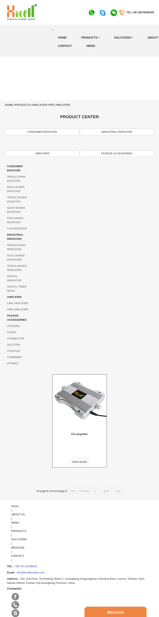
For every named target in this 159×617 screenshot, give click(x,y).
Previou (84, 476)
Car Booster (17, 228)
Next (106, 476)
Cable (11, 332)
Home (62, 37)
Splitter (13, 344)
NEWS (90, 46)
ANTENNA (13, 326)
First (73, 476)
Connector (15, 338)
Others (12, 363)
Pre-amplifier (59, 105)
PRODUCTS (90, 37)
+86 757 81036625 (25, 551)
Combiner (14, 357)
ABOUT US (18, 499)
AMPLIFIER (39, 105)
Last (117, 476)
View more (79, 450)
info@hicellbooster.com (31, 557)
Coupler (13, 350)
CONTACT (65, 46)
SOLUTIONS (123, 37)
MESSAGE (17, 532)
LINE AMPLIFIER (17, 303)
